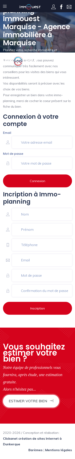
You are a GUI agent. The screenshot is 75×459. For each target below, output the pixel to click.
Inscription (37, 308)
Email (7, 133)
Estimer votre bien (31, 401)
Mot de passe (13, 154)
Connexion (37, 181)
